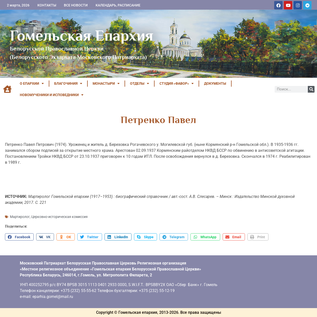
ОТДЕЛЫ (139, 83)
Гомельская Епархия (81, 35)
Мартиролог (20, 217)
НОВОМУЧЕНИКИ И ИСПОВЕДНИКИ (51, 95)
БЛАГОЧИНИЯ (68, 83)
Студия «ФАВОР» (176, 83)
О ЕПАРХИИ (32, 83)
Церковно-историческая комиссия (59, 217)
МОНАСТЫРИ (106, 83)
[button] (19, 237)
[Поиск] (311, 89)
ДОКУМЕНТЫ (215, 83)
